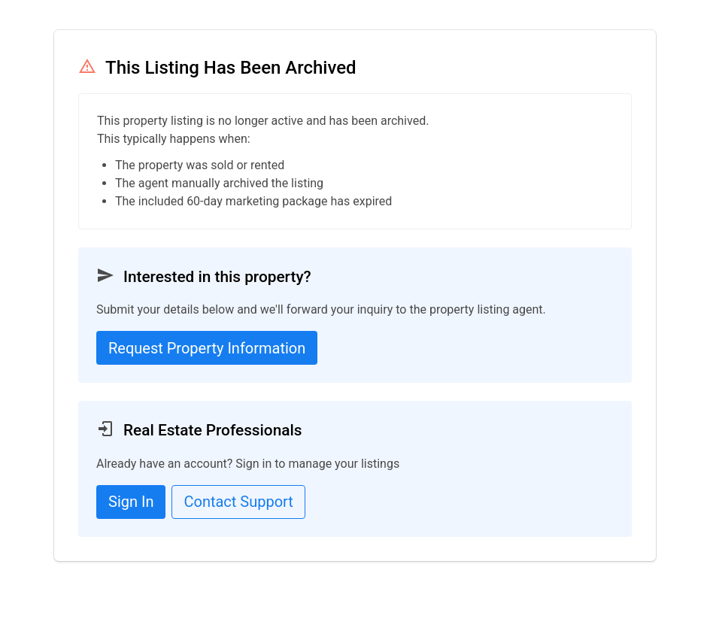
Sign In (130, 502)
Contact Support (238, 502)
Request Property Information (206, 348)
